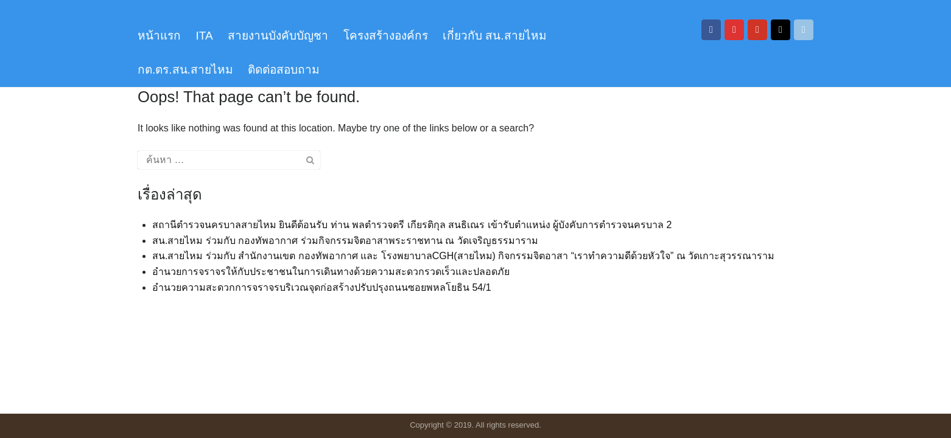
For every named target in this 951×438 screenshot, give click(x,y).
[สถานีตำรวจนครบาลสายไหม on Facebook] (711, 29)
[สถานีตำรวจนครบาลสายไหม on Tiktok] (780, 29)
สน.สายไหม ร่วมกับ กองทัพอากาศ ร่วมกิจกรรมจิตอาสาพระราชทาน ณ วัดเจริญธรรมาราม (345, 240)
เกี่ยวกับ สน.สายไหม (495, 35)
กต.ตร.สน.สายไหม (185, 69)
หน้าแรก (159, 35)
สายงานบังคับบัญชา (278, 35)
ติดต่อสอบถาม (284, 69)
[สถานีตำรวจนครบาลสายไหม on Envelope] (803, 29)
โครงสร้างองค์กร (385, 35)
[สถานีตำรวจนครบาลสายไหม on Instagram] (734, 29)
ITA (203, 35)
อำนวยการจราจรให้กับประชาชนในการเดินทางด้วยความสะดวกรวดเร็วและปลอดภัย (331, 271)
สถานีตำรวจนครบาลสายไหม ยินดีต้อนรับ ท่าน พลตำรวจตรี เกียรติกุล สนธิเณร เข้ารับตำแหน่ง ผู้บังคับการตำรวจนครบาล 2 (412, 225)
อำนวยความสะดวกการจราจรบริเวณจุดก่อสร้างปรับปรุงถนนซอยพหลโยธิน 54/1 (321, 287)
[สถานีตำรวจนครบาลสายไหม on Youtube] (757, 29)
